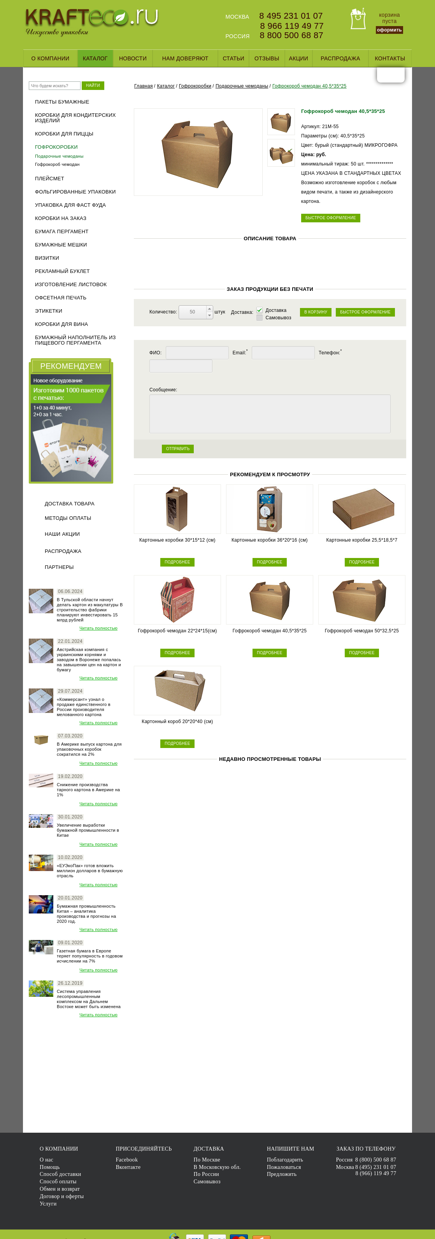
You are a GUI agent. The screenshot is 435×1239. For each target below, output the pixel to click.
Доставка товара (70, 504)
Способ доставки (60, 1174)
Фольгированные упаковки (75, 192)
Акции (298, 58)
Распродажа (340, 58)
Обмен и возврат (60, 1189)
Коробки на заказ (60, 218)
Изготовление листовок (71, 284)
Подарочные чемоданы (59, 156)
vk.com (397, 74)
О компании (51, 58)
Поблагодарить (285, 1160)
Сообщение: (163, 389)
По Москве (207, 1160)
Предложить (282, 1174)
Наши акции (62, 534)
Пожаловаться (284, 1167)
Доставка (275, 310)
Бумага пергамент (62, 231)
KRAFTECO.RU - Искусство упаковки (91, 23)
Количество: (164, 312)
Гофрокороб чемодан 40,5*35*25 (309, 86)
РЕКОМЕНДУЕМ (71, 366)
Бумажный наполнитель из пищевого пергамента (75, 340)
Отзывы (266, 58)
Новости (133, 58)
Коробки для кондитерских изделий (75, 118)
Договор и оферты (62, 1196)
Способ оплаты (58, 1181)
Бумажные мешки (61, 245)
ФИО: (155, 353)
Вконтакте (128, 1167)
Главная (143, 86)
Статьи (233, 58)
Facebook (127, 1160)
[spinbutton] (192, 312)
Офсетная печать (60, 298)
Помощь (50, 1167)
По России (206, 1174)
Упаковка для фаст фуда (70, 205)
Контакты (390, 58)
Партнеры (59, 567)
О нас (46, 1160)
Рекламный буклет (62, 271)
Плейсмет (49, 178)
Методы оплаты (68, 518)
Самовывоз (278, 317)
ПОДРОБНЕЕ (177, 562)
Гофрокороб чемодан (57, 164)
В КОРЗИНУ (315, 312)
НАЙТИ (93, 85)
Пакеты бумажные (62, 102)
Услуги (48, 1204)
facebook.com (384, 74)
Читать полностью (98, 628)
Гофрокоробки (56, 147)
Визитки (47, 258)
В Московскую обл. (217, 1167)
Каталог (95, 58)
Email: (240, 353)
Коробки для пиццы (64, 134)
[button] (209, 309)
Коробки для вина (61, 324)
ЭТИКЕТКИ (48, 311)
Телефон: (330, 353)
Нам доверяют (185, 58)
